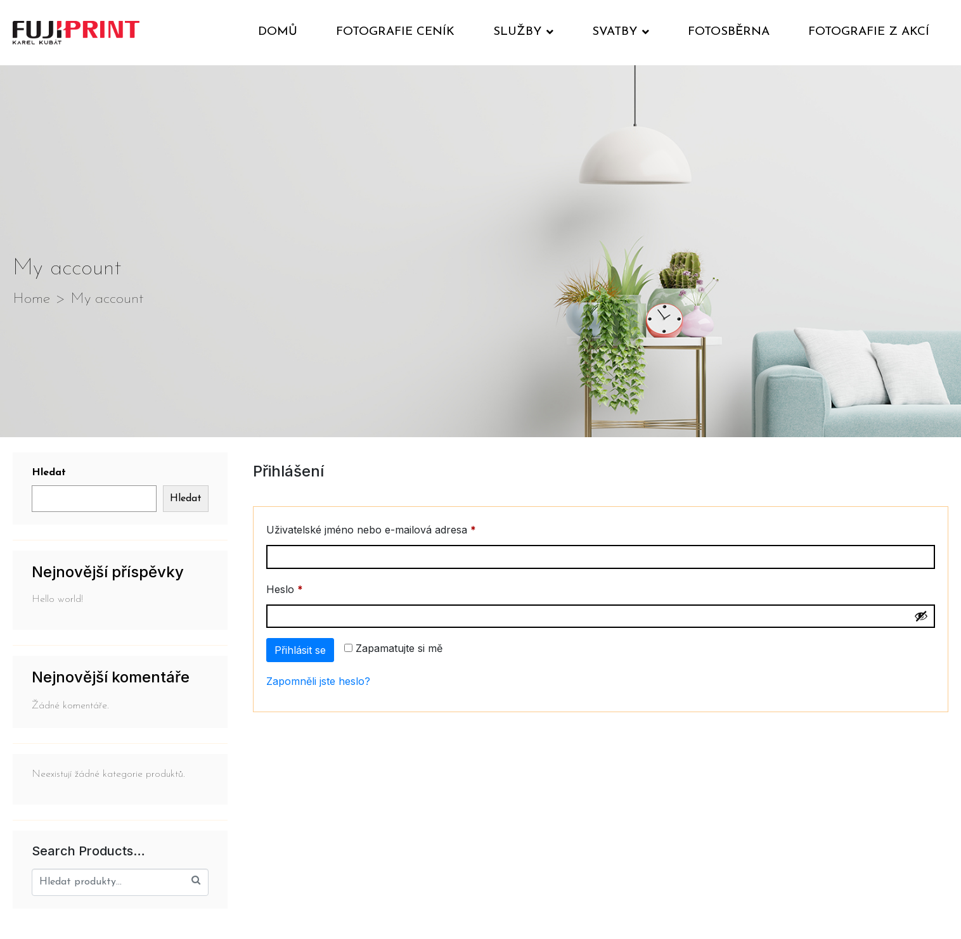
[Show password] (921, 616)
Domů (277, 32)
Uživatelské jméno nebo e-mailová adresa (390, 528)
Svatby (620, 32)
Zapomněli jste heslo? (318, 681)
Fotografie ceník (395, 32)
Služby (523, 32)
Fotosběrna (729, 32)
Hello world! (57, 599)
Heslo (304, 587)
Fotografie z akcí (868, 32)
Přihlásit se (300, 650)
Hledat (49, 473)
